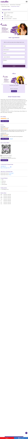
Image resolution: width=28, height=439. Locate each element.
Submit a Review (5, 121)
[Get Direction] (10, 167)
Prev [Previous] (2, 84)
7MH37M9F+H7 (3, 166)
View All (11, 138)
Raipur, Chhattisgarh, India (5, 167)
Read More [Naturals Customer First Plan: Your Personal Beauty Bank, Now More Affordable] (6, 247)
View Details (14, 91)
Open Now (15, 18)
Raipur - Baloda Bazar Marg (5, 419)
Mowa (17, 419)
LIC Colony (13, 419)
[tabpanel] (14, 29)
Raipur (10, 174)
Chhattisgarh (11, 173)
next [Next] (25, 84)
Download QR (4, 160)
